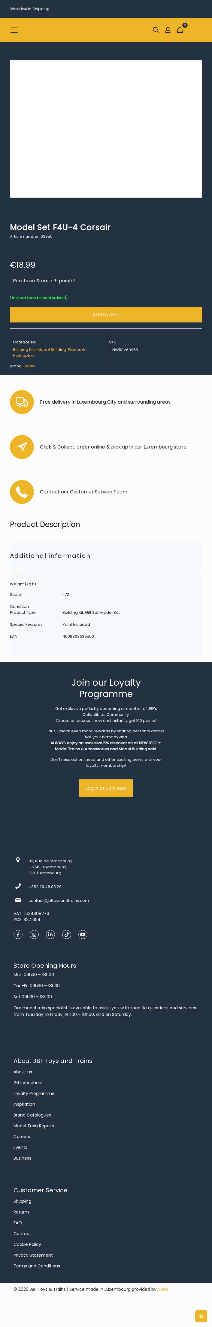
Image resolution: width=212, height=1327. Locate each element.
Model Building (52, 349)
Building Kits (24, 349)
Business (22, 1158)
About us (23, 1072)
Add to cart (106, 314)
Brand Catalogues (32, 1115)
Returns (21, 1212)
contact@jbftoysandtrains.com (59, 900)
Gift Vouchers (28, 1083)
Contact (22, 1234)
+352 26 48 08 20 (45, 887)
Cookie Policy (27, 1244)
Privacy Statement (33, 1255)
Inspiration (24, 1104)
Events (20, 1147)
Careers (22, 1137)
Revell (29, 366)
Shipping (22, 1201)
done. (163, 1289)
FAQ (18, 1223)
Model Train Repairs (34, 1126)
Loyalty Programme (34, 1093)
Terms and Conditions (37, 1266)
